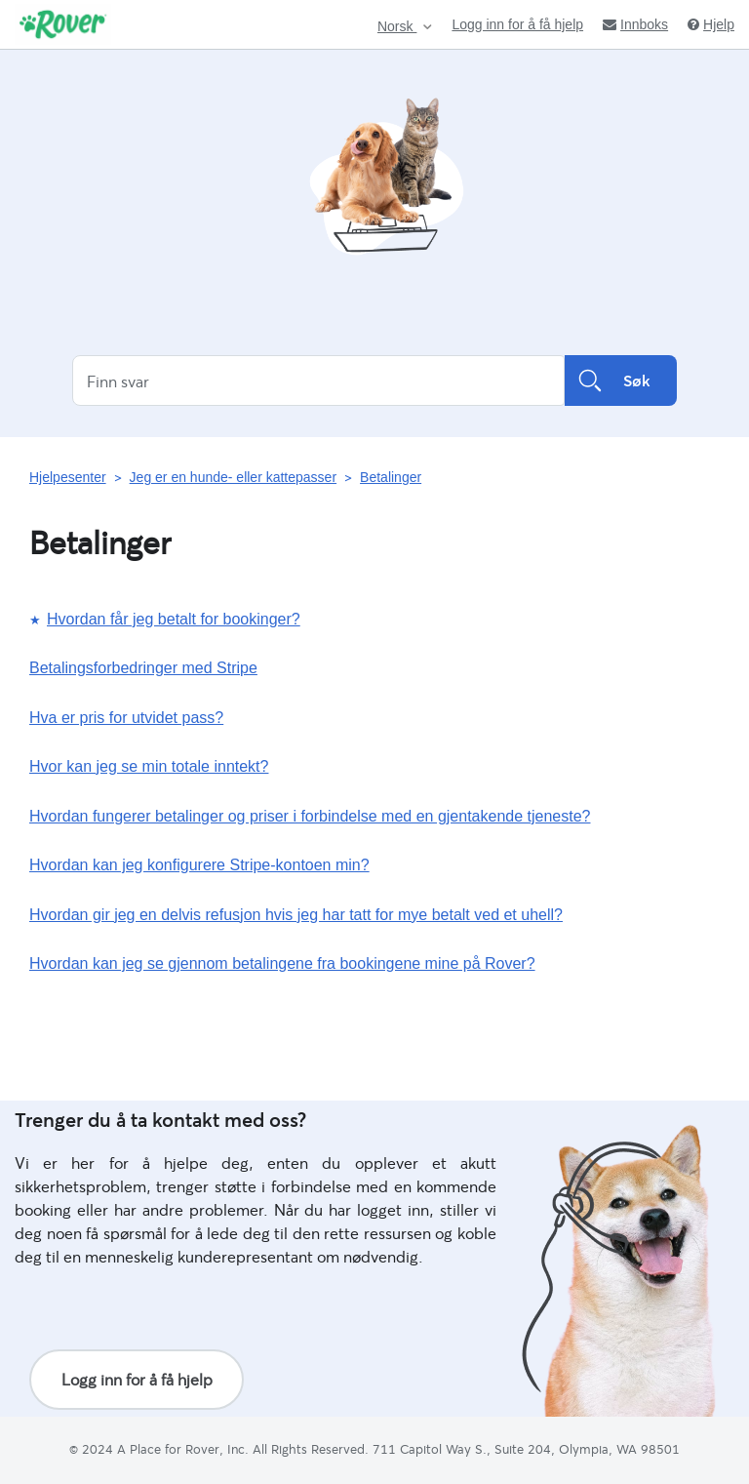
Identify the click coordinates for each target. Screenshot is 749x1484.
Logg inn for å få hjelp (517, 24)
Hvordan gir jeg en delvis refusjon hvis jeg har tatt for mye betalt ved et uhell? (296, 914)
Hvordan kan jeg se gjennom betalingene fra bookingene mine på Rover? (282, 963)
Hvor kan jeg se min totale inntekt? (148, 766)
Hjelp (711, 24)
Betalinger (390, 477)
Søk (621, 380)
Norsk (396, 27)
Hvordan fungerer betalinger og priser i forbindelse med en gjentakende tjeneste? (309, 816)
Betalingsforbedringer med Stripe (143, 668)
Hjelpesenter (67, 477)
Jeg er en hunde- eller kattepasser (233, 477)
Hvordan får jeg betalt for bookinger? (173, 619)
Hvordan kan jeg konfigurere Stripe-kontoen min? (199, 865)
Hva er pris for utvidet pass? (126, 717)
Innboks (635, 24)
